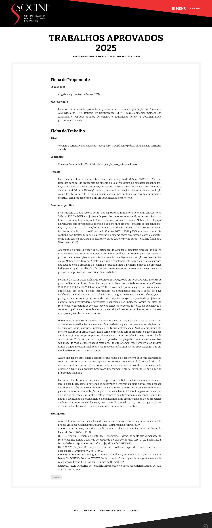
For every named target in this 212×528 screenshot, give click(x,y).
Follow (195, 8)
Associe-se (89, 511)
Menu (179, 8)
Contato (134, 511)
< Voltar (56, 477)
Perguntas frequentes (112, 511)
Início (76, 511)
